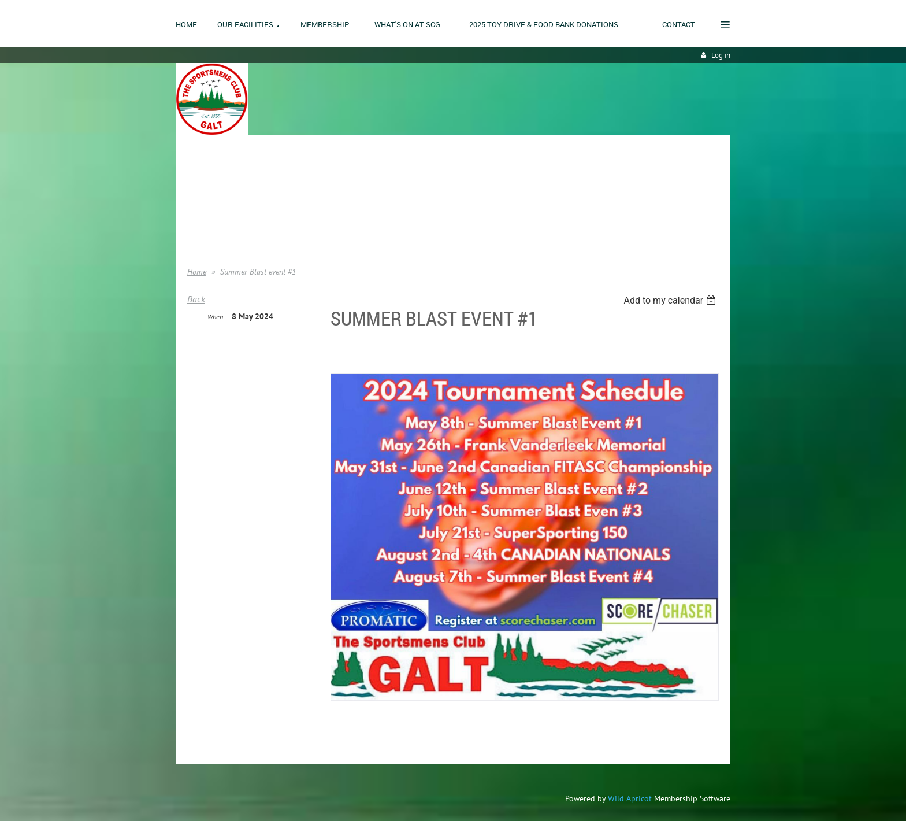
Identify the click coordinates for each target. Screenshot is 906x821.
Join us (199, 196)
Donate (199, 214)
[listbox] (671, 300)
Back (196, 299)
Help (194, 231)
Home (197, 179)
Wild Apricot (630, 798)
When (215, 316)
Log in (720, 55)
